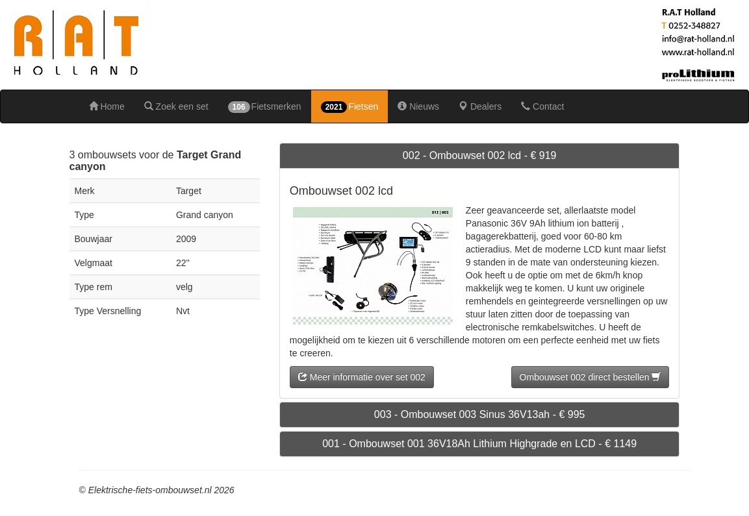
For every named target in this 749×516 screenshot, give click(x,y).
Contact (542, 106)
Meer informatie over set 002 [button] (361, 377)
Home (107, 106)
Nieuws (418, 106)
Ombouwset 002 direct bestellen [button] (590, 377)
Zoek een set (176, 106)
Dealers (480, 106)
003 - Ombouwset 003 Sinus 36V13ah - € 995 (479, 414)
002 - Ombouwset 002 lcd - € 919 (480, 155)
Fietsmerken (264, 107)
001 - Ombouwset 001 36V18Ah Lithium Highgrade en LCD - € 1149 (479, 443)
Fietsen (350, 107)
